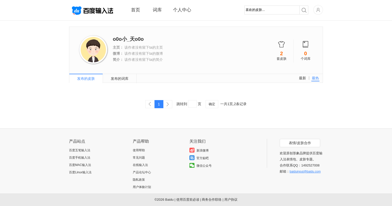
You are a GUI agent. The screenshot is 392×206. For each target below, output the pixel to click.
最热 (315, 78)
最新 (302, 78)
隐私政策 (139, 179)
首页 (135, 9)
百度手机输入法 (79, 157)
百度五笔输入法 (79, 150)
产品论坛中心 (142, 172)
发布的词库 (119, 79)
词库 (157, 9)
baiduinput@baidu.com (305, 171)
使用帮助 (139, 150)
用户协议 (230, 199)
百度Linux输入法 (80, 172)
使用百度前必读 (187, 199)
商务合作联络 (212, 199)
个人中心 (182, 9)
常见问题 (139, 157)
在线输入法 (140, 165)
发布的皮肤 (86, 79)
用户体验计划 (142, 187)
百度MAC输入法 (80, 165)
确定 (212, 104)
